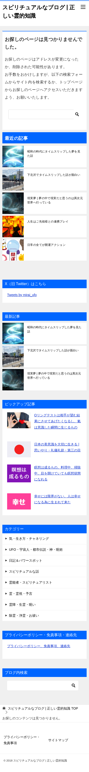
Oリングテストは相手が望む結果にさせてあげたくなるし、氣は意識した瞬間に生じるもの (57, 421)
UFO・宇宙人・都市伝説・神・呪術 (36, 549)
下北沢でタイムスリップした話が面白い (53, 175)
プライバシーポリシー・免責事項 (22, 740)
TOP (43, 708)
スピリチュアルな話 (24, 571)
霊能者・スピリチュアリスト (30, 582)
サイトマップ (58, 740)
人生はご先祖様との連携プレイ (48, 221)
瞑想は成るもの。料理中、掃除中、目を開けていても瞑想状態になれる (57, 473)
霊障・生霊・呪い (22, 604)
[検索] (44, 114)
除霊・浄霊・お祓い (24, 615)
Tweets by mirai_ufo (22, 295)
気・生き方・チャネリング (29, 538)
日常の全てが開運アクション (46, 245)
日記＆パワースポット (25, 560)
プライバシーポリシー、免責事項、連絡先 (38, 646)
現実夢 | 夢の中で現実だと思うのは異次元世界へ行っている (55, 200)
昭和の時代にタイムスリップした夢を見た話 (53, 153)
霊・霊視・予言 (20, 593)
